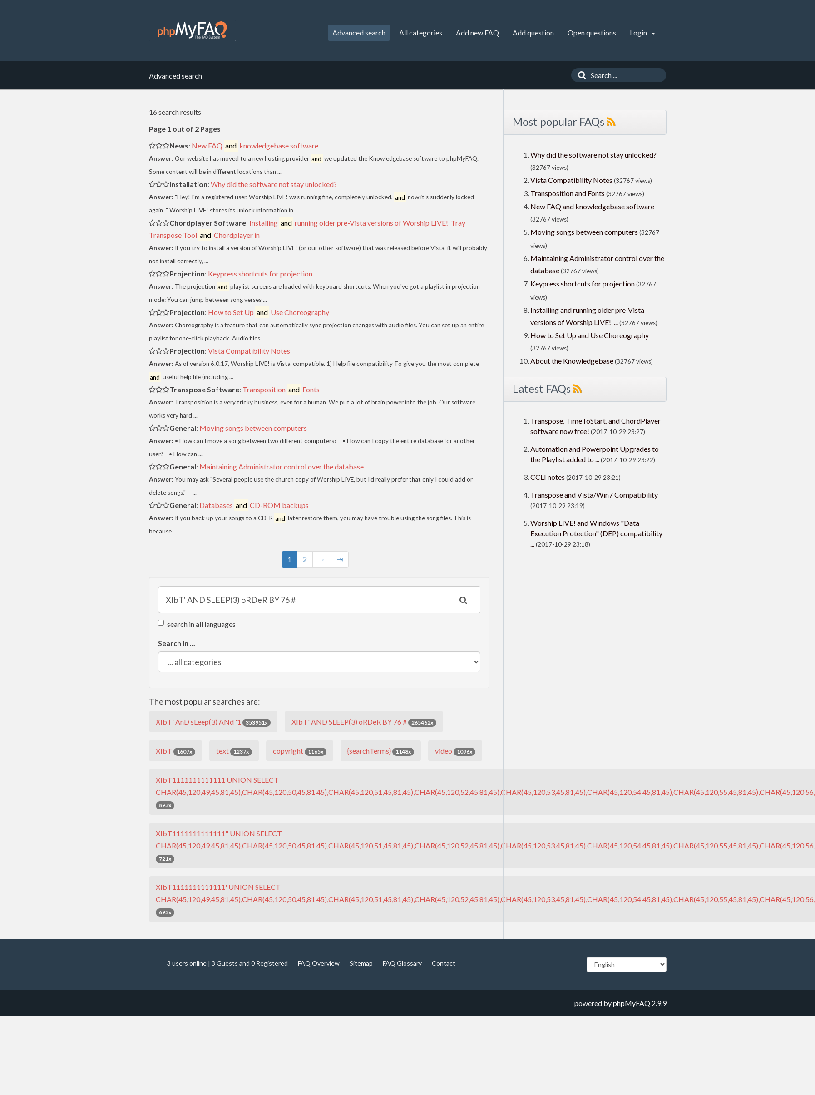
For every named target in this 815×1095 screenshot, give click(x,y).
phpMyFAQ (631, 1003)
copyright (299, 751)
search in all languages (197, 624)
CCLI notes (547, 477)
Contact (443, 963)
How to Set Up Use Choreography (268, 312)
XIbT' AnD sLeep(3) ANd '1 (213, 722)
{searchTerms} (380, 751)
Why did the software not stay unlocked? (274, 184)
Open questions (592, 32)
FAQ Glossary (402, 963)
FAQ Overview (319, 963)
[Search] (579, 75)
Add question (533, 32)
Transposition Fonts (281, 389)
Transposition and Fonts (567, 193)
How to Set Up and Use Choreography (589, 335)
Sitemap (361, 963)
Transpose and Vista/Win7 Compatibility (594, 494)
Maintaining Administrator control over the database (281, 466)
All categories (420, 32)
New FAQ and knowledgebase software (592, 206)
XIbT (175, 751)
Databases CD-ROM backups (254, 505)
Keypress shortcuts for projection (260, 273)
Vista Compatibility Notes (249, 350)
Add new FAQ (477, 32)
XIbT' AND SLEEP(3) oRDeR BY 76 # (363, 722)
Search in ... (176, 643)
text (234, 751)
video (455, 751)
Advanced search (358, 32)
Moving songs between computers (253, 428)
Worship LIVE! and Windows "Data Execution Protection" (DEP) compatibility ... (596, 533)
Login (642, 32)
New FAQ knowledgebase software (255, 145)
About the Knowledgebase (571, 360)
